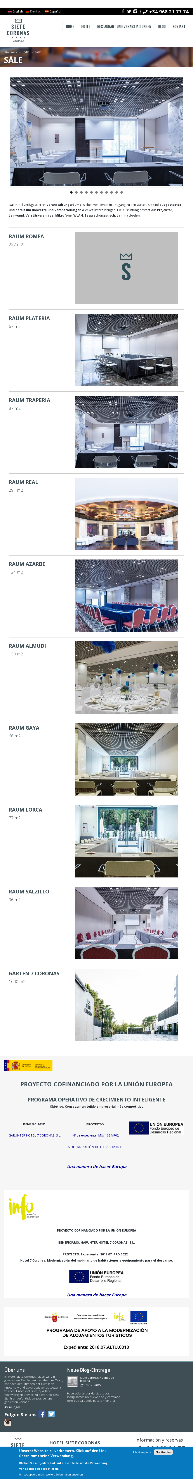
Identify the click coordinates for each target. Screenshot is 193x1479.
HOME (70, 27)
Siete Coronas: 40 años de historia (97, 1379)
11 (121, 192)
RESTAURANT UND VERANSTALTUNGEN (124, 27)
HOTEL (85, 27)
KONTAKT (179, 27)
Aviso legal (12, 1407)
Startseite (10, 52)
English (15, 11)
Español (53, 11)
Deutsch (34, 11)
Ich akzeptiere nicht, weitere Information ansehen (51, 1474)
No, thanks (163, 1452)
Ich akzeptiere (142, 1452)
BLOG (162, 27)
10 (116, 192)
